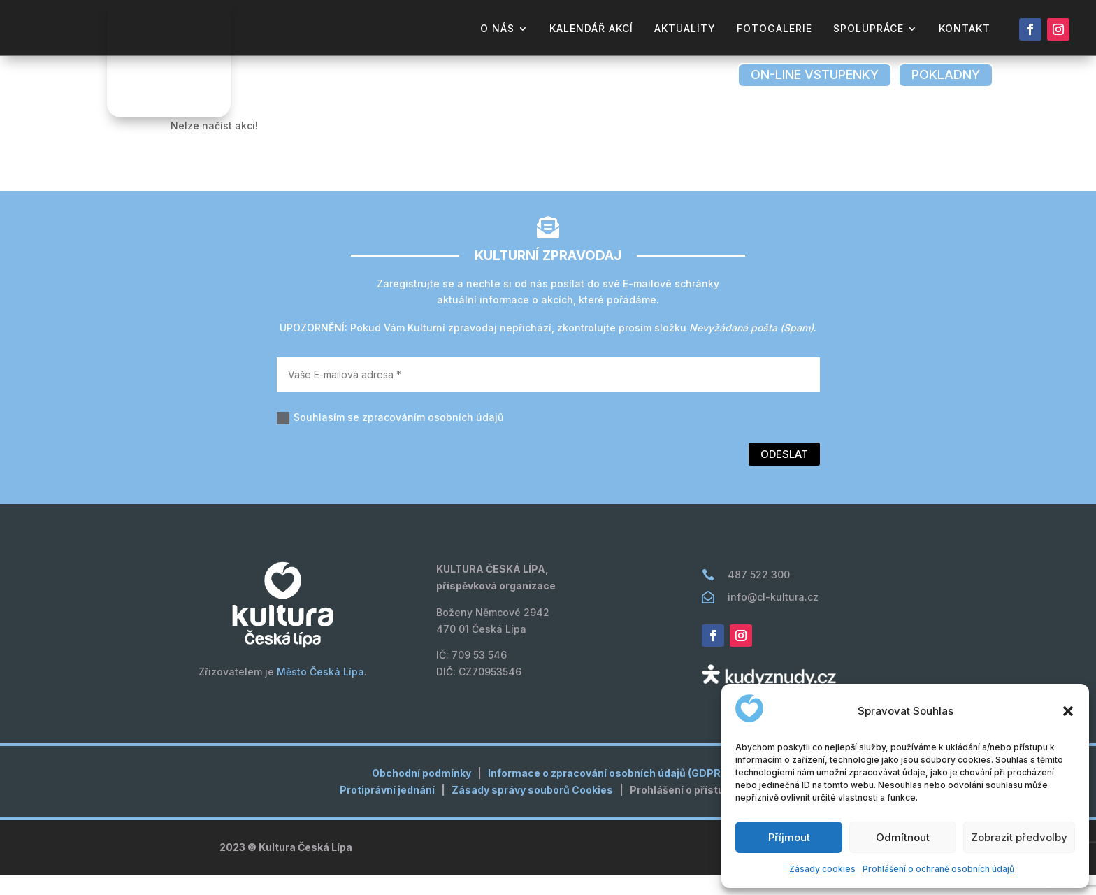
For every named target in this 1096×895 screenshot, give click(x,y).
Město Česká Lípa (320, 692)
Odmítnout (903, 837)
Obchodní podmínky (421, 793)
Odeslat (784, 474)
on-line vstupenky (815, 74)
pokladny (945, 74)
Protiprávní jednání (387, 810)
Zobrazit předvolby (1019, 837)
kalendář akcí (591, 29)
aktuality (685, 29)
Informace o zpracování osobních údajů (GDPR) (606, 793)
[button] (1068, 711)
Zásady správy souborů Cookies (532, 810)
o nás (497, 29)
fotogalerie (774, 29)
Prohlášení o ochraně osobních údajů (938, 869)
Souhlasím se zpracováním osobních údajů (390, 438)
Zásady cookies (822, 869)
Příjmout (789, 837)
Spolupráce (868, 29)
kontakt (964, 29)
